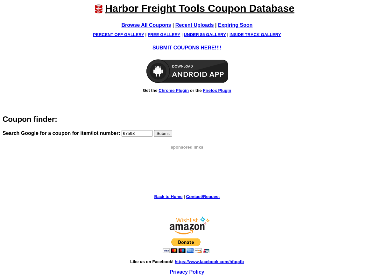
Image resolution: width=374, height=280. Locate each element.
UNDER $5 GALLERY (205, 34)
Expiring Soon (235, 25)
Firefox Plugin (217, 90)
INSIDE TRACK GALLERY (255, 34)
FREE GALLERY (164, 34)
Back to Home (168, 196)
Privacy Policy (187, 272)
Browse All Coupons (146, 25)
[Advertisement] (187, 164)
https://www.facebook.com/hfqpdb (209, 261)
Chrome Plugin (174, 90)
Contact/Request (203, 196)
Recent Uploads (194, 25)
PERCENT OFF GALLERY (118, 34)
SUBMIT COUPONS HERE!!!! (187, 47)
